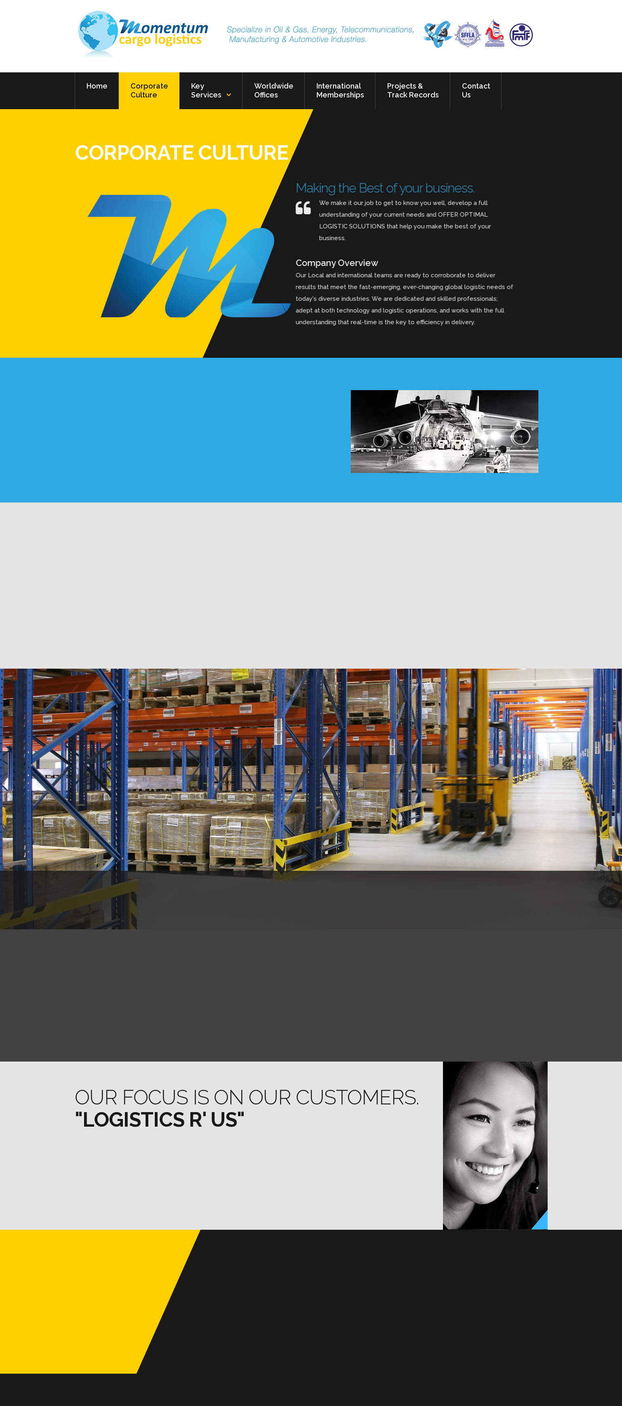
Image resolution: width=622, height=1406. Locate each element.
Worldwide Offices (273, 90)
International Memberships (340, 90)
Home (97, 90)
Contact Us (476, 90)
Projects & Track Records (413, 90)
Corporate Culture (149, 90)
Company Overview (238, 263)
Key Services (206, 90)
